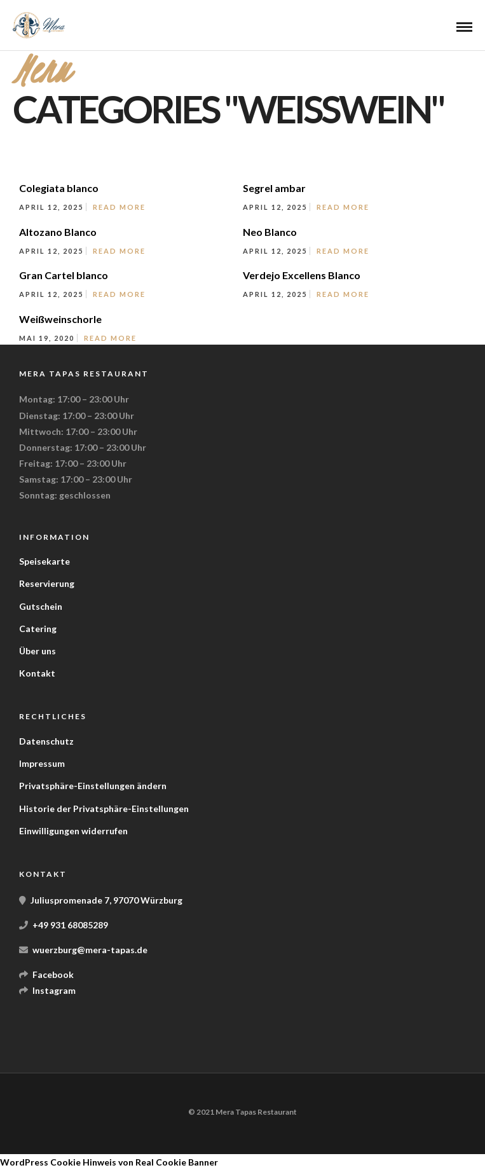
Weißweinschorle (60, 319)
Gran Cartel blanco (63, 275)
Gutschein (40, 606)
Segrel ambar (274, 188)
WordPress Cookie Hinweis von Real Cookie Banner (109, 1162)
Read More (119, 207)
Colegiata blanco (59, 188)
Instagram (54, 990)
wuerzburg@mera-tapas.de (89, 949)
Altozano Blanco (58, 232)
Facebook (53, 974)
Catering (38, 628)
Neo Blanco (270, 232)
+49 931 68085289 (70, 924)
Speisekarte (44, 561)
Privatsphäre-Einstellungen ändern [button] (93, 785)
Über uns (37, 650)
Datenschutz (46, 741)
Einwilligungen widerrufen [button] (73, 830)
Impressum (42, 763)
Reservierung (46, 583)
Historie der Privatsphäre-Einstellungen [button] (104, 808)
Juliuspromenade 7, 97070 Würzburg (106, 900)
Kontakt (37, 673)
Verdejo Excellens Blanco (301, 275)
